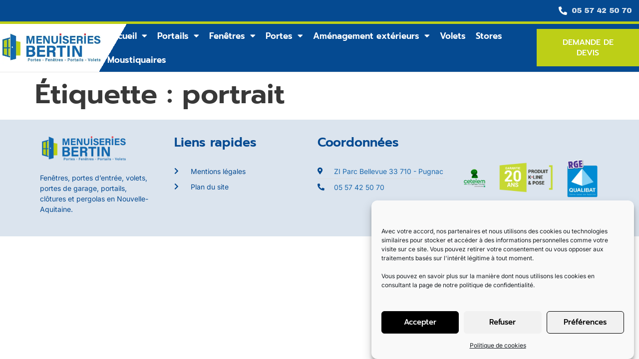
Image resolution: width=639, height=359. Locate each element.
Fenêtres (232, 35)
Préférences (585, 322)
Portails (178, 35)
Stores (489, 35)
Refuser (502, 322)
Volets (453, 35)
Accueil (127, 35)
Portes (284, 35)
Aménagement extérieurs (371, 35)
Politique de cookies (498, 345)
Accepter (420, 322)
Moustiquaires (136, 59)
